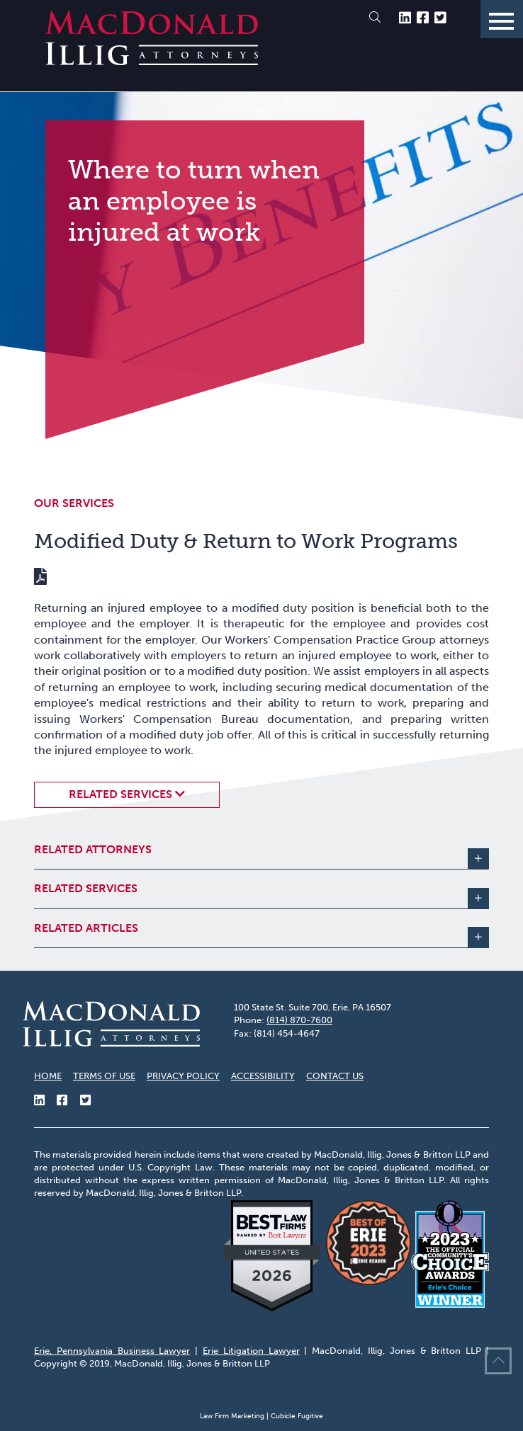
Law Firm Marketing (232, 1416)
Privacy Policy (183, 1076)
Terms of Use (104, 1076)
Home (48, 1076)
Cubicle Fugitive (297, 1416)
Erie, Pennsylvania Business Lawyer (112, 1350)
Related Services (120, 794)
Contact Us (335, 1076)
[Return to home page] (151, 61)
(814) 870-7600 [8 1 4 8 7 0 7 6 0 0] (299, 1020)
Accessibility (263, 1076)
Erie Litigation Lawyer (251, 1350)
